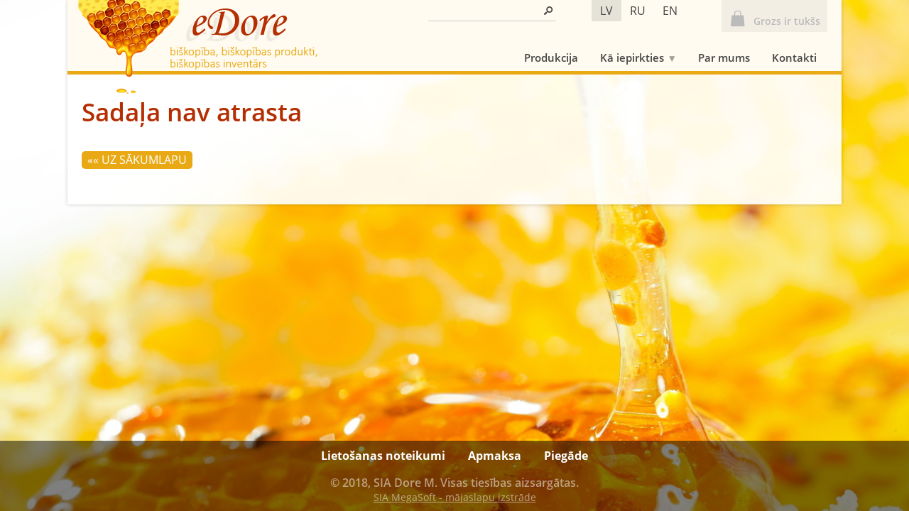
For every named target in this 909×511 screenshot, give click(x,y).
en (670, 10)
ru (638, 10)
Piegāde (566, 455)
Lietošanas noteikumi (383, 455)
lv (606, 10)
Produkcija (551, 57)
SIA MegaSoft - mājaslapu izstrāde (455, 497)
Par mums (724, 57)
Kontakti (794, 57)
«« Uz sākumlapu (137, 159)
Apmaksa (494, 455)
